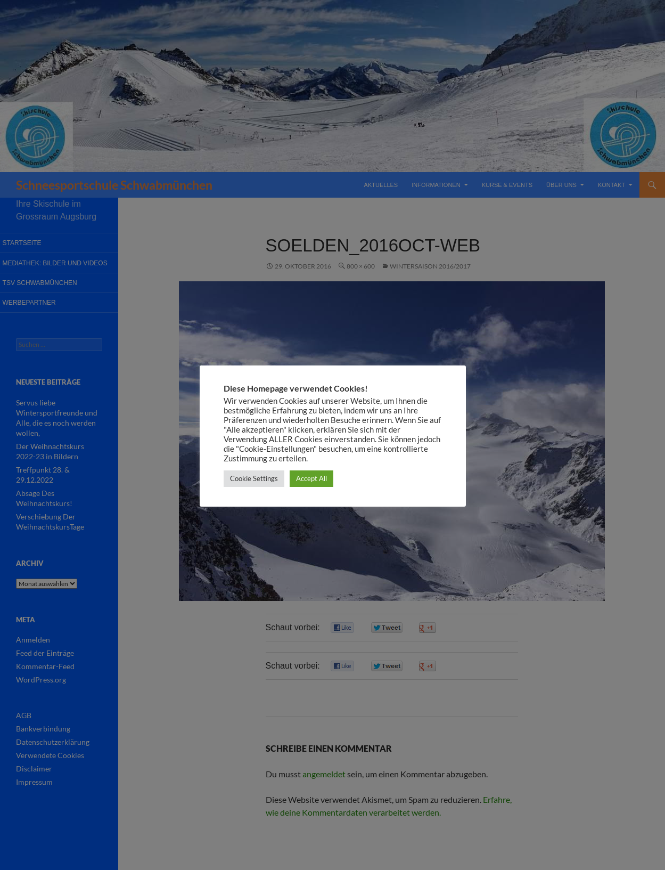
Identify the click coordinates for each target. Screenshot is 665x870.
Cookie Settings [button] (254, 478)
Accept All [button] (311, 478)
